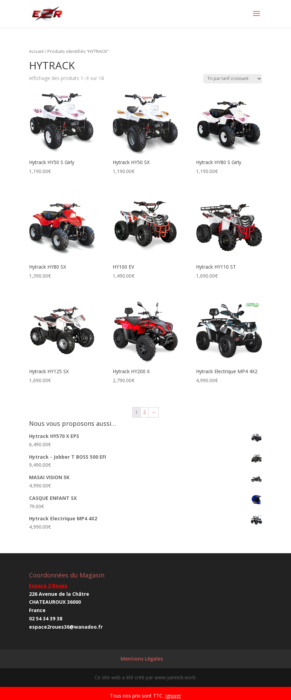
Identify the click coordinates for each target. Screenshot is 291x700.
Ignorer (173, 695)
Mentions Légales (142, 658)
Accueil (36, 51)
